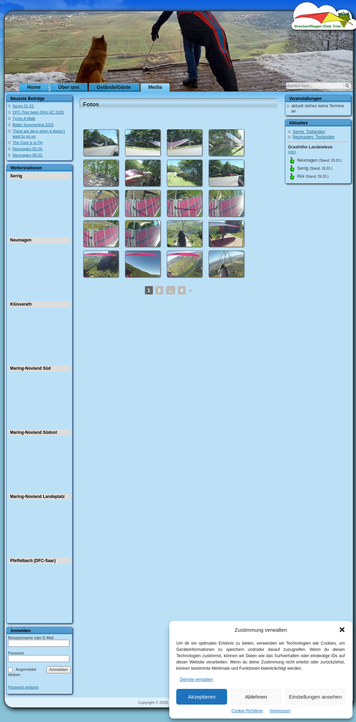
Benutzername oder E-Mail (31, 638)
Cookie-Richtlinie (247, 710)
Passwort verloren (23, 687)
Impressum (280, 710)
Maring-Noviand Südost (33, 432)
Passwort (16, 653)
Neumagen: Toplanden (314, 137)
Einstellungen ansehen (315, 697)
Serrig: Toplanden (309, 131)
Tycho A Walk (24, 118)
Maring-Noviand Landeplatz (37, 496)
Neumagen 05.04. (28, 149)
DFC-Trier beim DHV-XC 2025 (38, 112)
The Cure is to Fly (28, 142)
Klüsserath (21, 304)
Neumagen (20, 240)
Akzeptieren (201, 697)
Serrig (16, 176)
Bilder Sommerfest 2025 (33, 125)
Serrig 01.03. (23, 106)
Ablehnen (256, 697)
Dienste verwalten (196, 679)
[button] (342, 629)
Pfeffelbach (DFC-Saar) (33, 560)
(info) (292, 152)
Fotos (91, 104)
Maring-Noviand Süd (30, 368)
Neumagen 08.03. (28, 155)
